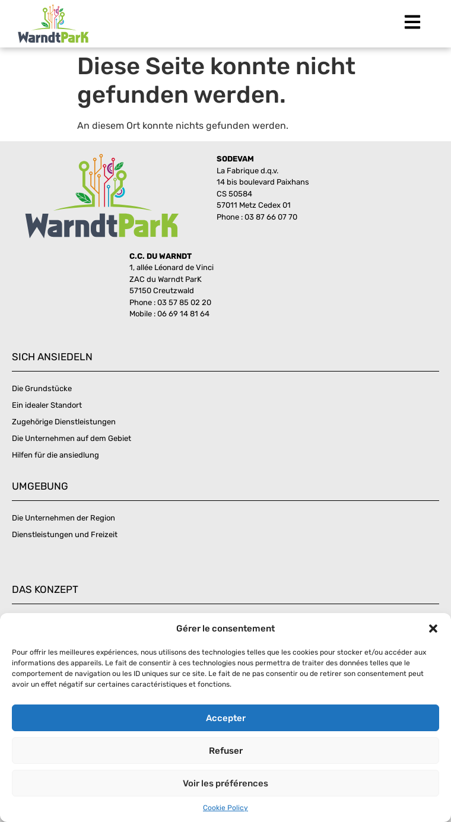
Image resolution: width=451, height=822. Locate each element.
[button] (433, 628)
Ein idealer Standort (47, 405)
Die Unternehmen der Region (63, 517)
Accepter (226, 718)
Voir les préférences (225, 783)
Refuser (226, 750)
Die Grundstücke (42, 388)
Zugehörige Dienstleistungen (64, 421)
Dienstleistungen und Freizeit (64, 534)
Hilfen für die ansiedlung (55, 454)
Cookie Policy (225, 808)
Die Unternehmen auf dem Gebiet (71, 438)
